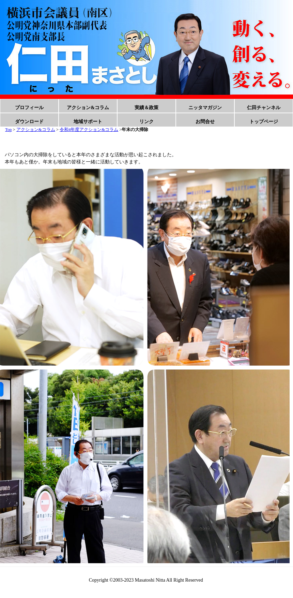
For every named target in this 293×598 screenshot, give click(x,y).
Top (8, 129)
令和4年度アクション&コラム (89, 129)
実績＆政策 (146, 107)
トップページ (263, 121)
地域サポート (88, 121)
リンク (146, 121)
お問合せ (205, 121)
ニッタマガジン (205, 107)
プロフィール (29, 107)
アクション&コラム (88, 107)
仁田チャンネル (263, 107)
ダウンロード (29, 121)
